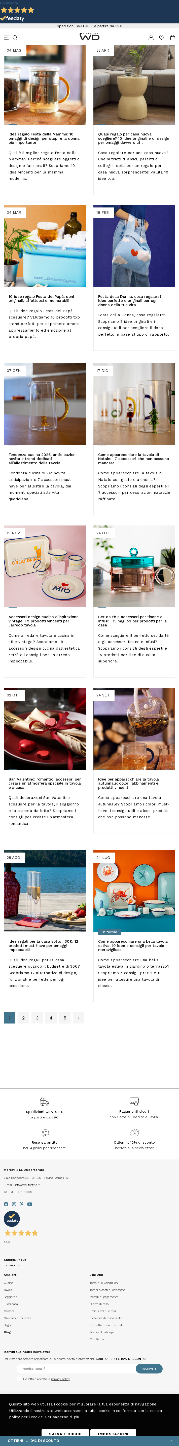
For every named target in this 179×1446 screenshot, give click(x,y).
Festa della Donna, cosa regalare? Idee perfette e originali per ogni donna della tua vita (129, 300)
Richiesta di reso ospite (106, 1318)
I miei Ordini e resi (103, 1311)
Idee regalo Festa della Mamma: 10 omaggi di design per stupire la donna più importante (44, 138)
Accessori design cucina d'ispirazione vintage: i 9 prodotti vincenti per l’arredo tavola (44, 621)
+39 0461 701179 (20, 1192)
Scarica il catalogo (102, 1332)
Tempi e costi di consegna (107, 1290)
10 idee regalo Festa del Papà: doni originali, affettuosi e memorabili (41, 298)
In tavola (109, 932)
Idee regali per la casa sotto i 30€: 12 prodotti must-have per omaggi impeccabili (43, 945)
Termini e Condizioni (104, 1283)
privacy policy (60, 1379)
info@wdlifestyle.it (27, 1185)
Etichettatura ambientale (106, 1325)
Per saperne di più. (62, 1417)
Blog (7, 1332)
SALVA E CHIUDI (65, 1434)
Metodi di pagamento (104, 1297)
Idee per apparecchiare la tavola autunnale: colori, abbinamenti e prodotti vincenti (128, 783)
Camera (9, 1311)
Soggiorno (10, 1297)
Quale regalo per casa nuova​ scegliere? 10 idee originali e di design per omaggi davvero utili (133, 138)
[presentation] (24, 1390)
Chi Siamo (97, 1339)
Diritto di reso (99, 1304)
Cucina (8, 1283)
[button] (12, 1265)
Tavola (8, 1290)
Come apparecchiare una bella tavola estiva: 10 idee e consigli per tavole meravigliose (133, 945)
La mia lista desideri (161, 39)
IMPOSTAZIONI (113, 1434)
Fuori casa (11, 1304)
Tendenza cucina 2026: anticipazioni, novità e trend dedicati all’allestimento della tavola (43, 458)
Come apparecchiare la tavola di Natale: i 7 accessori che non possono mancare (133, 458)
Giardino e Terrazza (17, 1318)
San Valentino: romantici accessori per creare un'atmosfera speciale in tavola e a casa (45, 783)
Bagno (8, 1325)
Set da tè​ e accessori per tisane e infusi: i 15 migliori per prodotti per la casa (132, 621)
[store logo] (90, 36)
